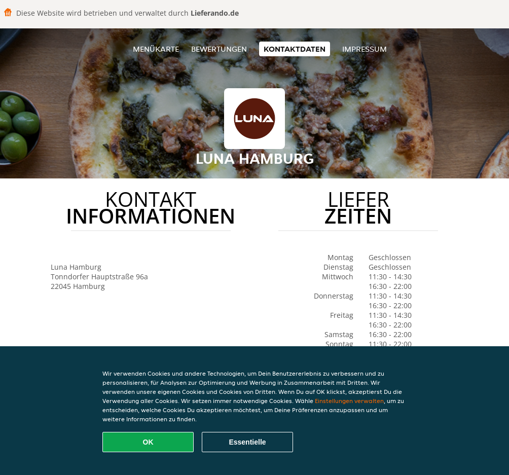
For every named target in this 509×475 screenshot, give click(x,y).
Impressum (364, 49)
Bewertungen (219, 49)
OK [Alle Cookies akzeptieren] (148, 442)
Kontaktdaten (294, 49)
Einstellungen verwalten (349, 401)
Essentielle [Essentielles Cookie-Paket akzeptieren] (247, 442)
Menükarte (156, 49)
